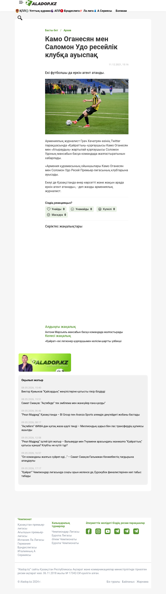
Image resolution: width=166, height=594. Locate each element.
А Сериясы (104, 11)
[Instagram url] (98, 531)
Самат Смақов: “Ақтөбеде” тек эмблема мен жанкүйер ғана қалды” (63, 403)
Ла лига (88, 11)
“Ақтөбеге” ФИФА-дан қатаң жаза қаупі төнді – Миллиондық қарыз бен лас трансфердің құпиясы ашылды (82, 428)
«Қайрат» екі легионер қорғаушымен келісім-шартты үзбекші (83, 341)
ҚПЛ (23, 11)
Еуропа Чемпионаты (65, 543)
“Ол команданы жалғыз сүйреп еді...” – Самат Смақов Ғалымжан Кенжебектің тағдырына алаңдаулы (77, 458)
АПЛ (57, 11)
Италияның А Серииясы (26, 553)
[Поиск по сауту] (20, 17)
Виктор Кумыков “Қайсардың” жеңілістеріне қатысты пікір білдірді (63, 391)
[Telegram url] (117, 531)
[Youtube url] (108, 531)
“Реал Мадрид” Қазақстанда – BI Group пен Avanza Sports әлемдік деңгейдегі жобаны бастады (80, 414)
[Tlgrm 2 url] (136, 531)
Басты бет (51, 30)
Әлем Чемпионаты (64, 539)
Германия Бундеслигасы (27, 545)
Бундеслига (72, 11)
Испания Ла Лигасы (31, 540)
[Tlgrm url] (127, 531)
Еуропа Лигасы (62, 535)
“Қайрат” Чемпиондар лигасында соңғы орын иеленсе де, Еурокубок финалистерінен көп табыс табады (81, 474)
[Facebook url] (89, 531)
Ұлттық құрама (40, 11)
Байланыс (128, 581)
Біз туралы (113, 581)
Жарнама (142, 581)
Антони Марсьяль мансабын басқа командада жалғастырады (84, 332)
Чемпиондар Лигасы (65, 531)
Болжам (121, 11)
